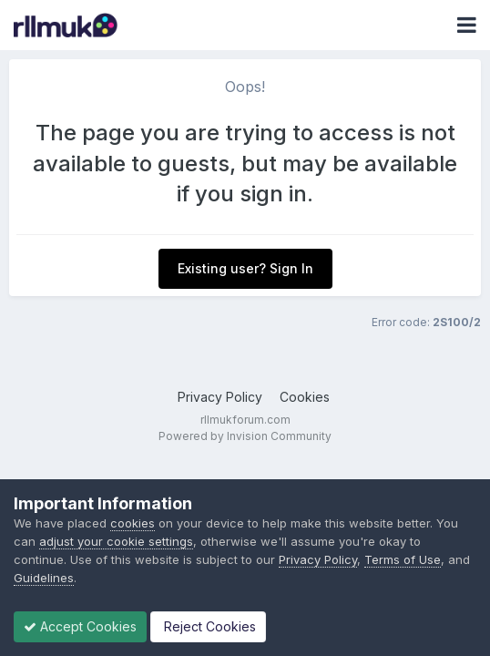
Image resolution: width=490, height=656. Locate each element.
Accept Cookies (80, 626)
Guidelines (44, 577)
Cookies (305, 397)
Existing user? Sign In (245, 268)
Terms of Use (402, 559)
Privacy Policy (220, 397)
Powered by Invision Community (245, 436)
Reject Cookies (208, 626)
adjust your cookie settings (116, 541)
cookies (132, 523)
